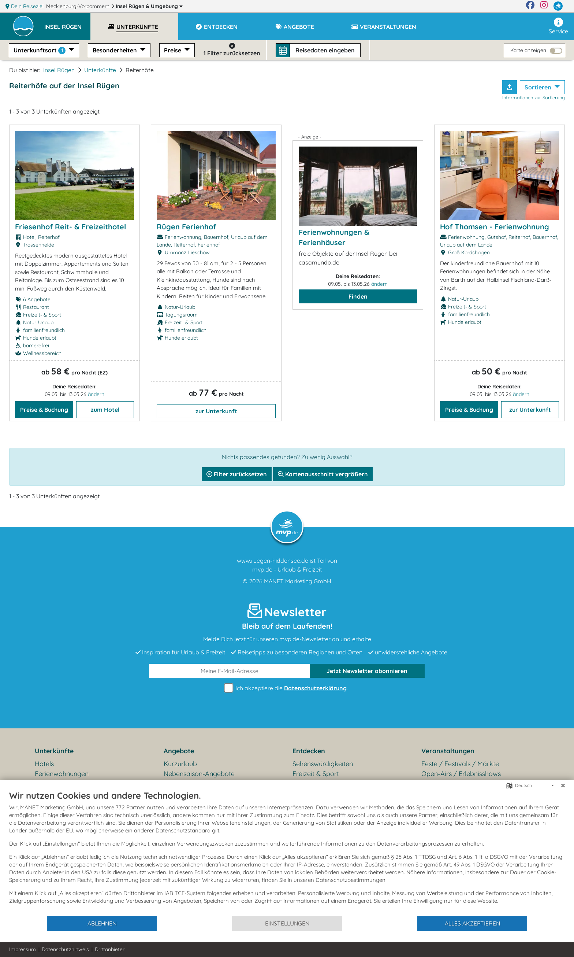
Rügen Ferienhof (186, 226)
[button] (67, 23)
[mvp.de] (558, 6)
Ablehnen (101, 923)
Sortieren (539, 87)
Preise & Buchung (44, 409)
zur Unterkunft (216, 411)
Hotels (44, 764)
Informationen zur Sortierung (533, 97)
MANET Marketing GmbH (297, 581)
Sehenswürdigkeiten (322, 764)
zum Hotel (105, 409)
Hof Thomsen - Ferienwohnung (494, 226)
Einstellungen (287, 923)
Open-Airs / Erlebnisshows (461, 773)
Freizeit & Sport (315, 773)
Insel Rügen (149, 6)
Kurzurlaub (180, 764)
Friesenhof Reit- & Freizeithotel (70, 226)
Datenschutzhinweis (65, 949)
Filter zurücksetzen (236, 474)
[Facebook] (530, 6)
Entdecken (308, 751)
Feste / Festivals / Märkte (460, 764)
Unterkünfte (100, 70)
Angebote (179, 751)
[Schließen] (563, 785)
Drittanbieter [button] (109, 949)
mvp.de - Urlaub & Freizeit (287, 569)
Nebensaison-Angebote (199, 773)
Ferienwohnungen (62, 773)
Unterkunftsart (40, 50)
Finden (358, 296)
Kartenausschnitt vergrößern (323, 474)
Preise (173, 50)
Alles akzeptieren (472, 923)
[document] (287, 852)
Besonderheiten (115, 50)
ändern (96, 394)
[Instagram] (544, 6)
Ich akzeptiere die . (287, 688)
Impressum (22, 949)
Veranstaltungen (447, 751)
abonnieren (367, 670)
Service (558, 26)
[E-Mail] (229, 671)
